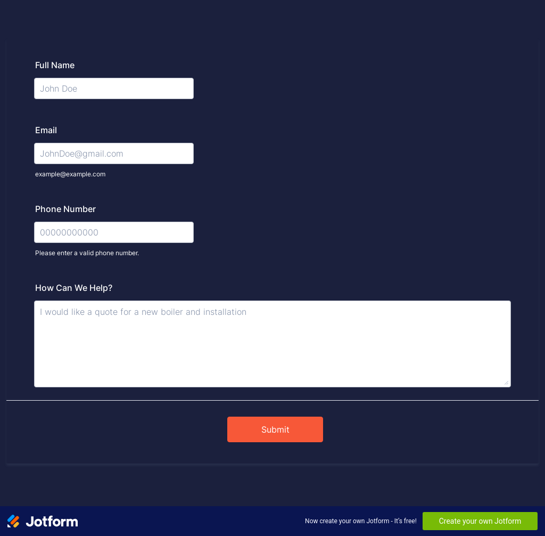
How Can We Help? (73, 287)
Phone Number (65, 209)
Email (46, 130)
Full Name (55, 65)
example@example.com (70, 174)
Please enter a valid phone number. (87, 253)
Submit (275, 429)
